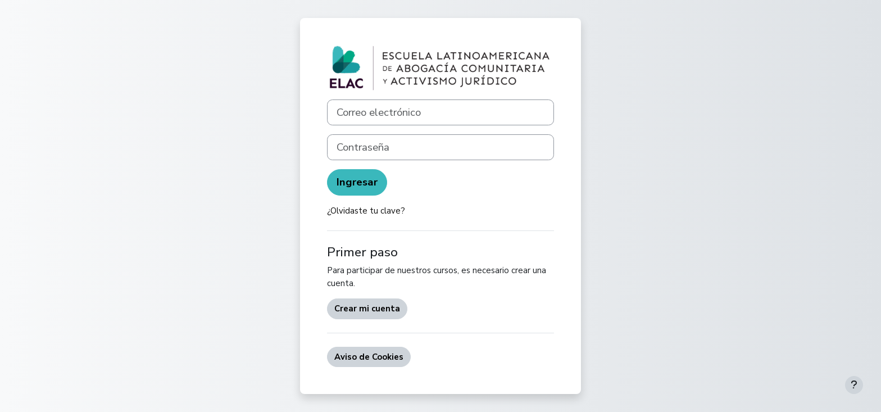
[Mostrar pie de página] (854, 385)
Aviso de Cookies (368, 357)
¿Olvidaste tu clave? (366, 210)
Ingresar (357, 182)
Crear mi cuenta (367, 308)
